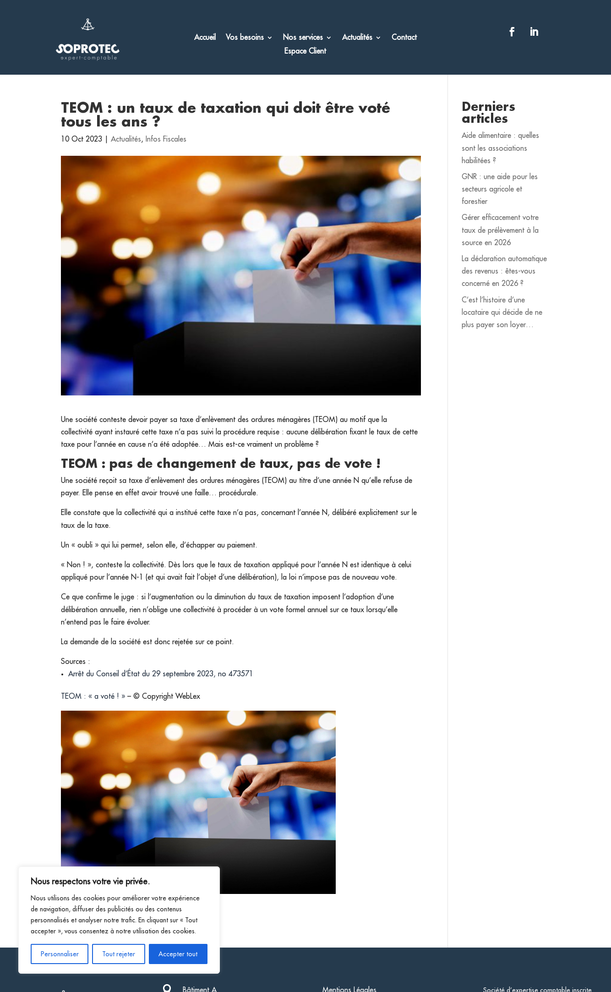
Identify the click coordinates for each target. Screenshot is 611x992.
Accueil (205, 37)
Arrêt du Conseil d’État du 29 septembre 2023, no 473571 (160, 674)
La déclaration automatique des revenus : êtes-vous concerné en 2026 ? (504, 271)
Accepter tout (177, 954)
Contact (404, 37)
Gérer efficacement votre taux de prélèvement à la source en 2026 (500, 230)
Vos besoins (245, 37)
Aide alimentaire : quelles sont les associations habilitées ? (500, 148)
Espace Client (305, 51)
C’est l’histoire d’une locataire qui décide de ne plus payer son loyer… (502, 312)
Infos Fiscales (166, 139)
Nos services (303, 37)
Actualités (357, 37)
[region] (119, 920)
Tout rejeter (118, 954)
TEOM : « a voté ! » (93, 696)
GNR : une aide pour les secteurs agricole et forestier (500, 189)
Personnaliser (60, 954)
